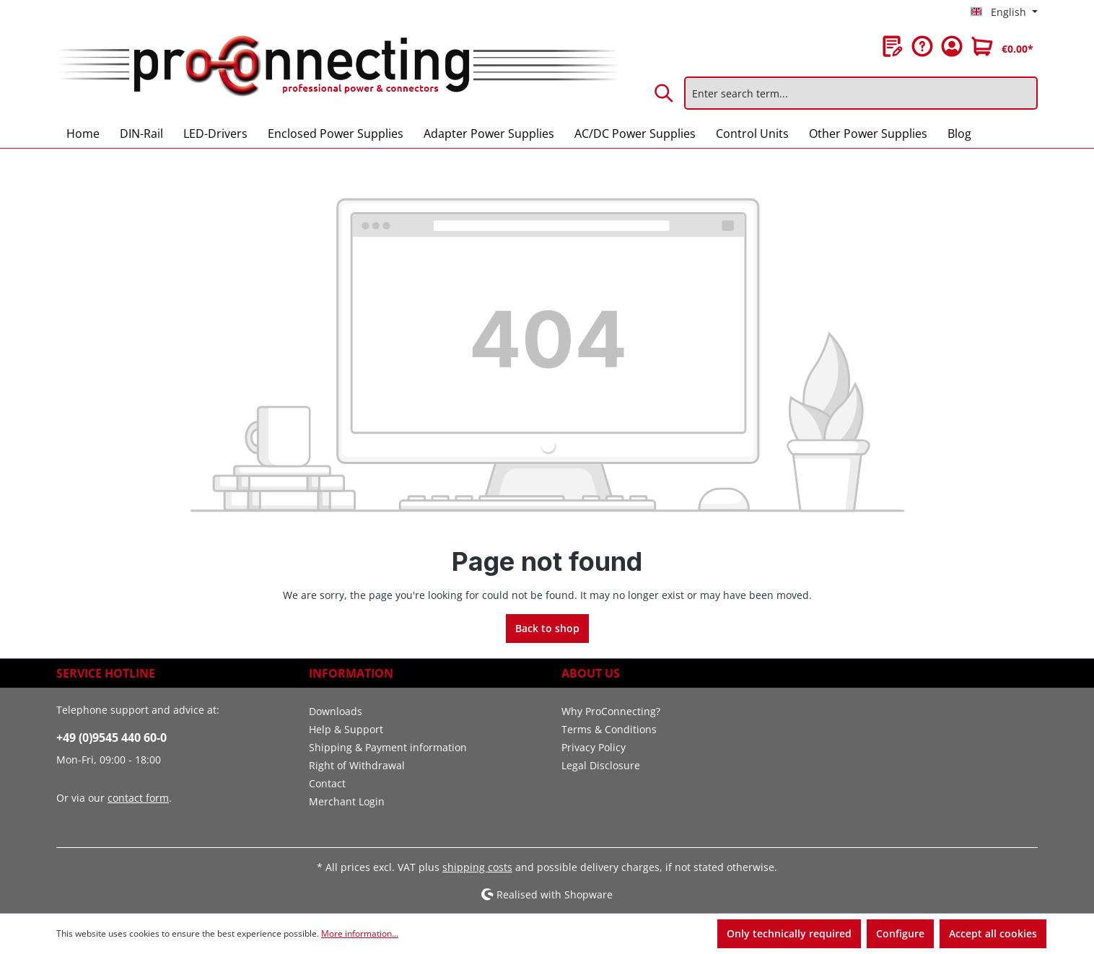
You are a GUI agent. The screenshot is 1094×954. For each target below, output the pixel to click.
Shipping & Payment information (388, 747)
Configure (900, 933)
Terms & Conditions (609, 729)
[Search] (664, 93)
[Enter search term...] (861, 93)
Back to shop (547, 628)
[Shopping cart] (1002, 46)
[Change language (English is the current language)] (1004, 12)
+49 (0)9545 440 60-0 (111, 737)
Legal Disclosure (600, 765)
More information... (359, 933)
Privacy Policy (593, 747)
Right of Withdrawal (357, 765)
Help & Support (346, 729)
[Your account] (952, 46)
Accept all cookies (993, 933)
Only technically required (789, 933)
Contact (327, 783)
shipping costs (477, 867)
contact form (138, 798)
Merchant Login (347, 801)
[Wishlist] (893, 46)
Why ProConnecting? (610, 711)
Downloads (335, 711)
